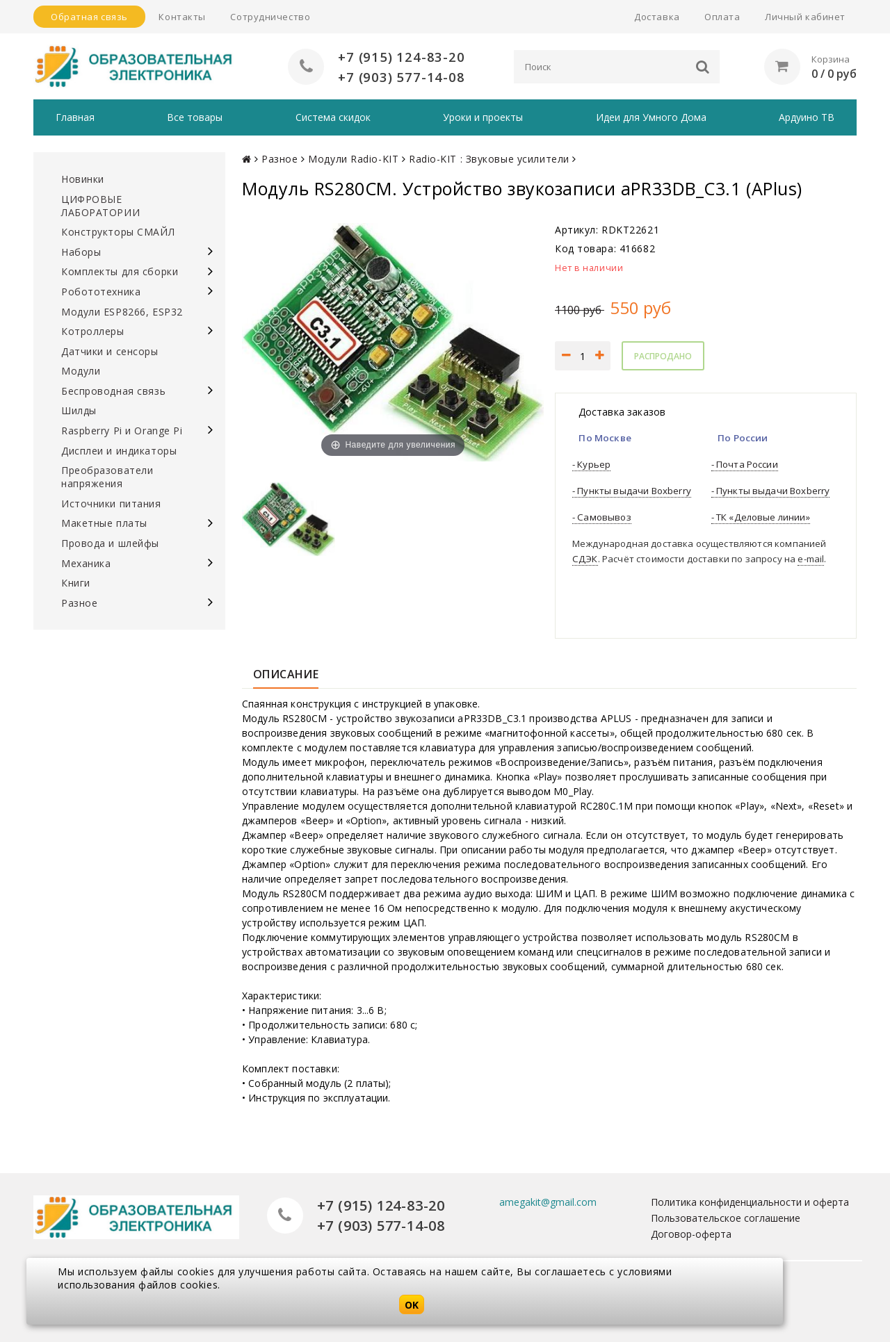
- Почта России (744, 464)
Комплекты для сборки (119, 271)
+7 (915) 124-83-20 (401, 56)
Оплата (722, 16)
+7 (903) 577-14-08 (401, 76)
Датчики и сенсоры (110, 351)
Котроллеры (92, 331)
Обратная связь (89, 16)
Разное (79, 602)
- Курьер (591, 464)
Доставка (656, 16)
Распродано (663, 356)
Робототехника (100, 291)
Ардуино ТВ (806, 117)
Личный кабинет (805, 16)
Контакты (182, 16)
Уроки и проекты (483, 117)
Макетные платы (104, 523)
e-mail (811, 559)
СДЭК (585, 559)
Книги (75, 582)
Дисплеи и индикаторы (119, 450)
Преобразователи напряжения (107, 477)
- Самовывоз (601, 517)
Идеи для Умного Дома (651, 117)
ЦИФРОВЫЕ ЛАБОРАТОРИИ (100, 206)
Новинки (82, 179)
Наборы (81, 252)
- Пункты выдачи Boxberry (631, 490)
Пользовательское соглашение (725, 1218)
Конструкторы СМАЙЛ (118, 231)
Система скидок (333, 117)
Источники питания (111, 503)
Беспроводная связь (113, 391)
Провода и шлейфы (110, 543)
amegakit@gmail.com (548, 1202)
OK (412, 1304)
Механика (86, 563)
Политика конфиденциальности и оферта (750, 1202)
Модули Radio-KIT (353, 158)
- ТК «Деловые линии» (760, 517)
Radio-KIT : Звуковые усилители (489, 158)
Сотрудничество (270, 16)
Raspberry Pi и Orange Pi (121, 430)
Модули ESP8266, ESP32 (122, 311)
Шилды (79, 410)
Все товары (194, 117)
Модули (80, 370)
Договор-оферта (691, 1234)
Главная (75, 117)
